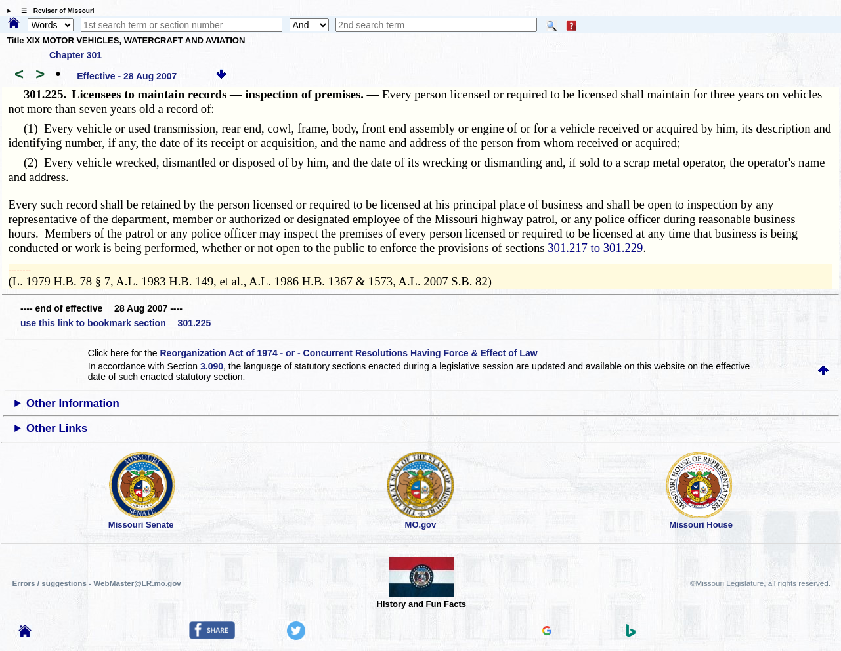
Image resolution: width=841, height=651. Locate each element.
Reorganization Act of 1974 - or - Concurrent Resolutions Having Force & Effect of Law (348, 353)
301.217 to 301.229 (595, 248)
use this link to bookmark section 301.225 (115, 323)
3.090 (211, 366)
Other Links (56, 428)
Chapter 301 (75, 55)
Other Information (72, 403)
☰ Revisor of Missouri (54, 10)
